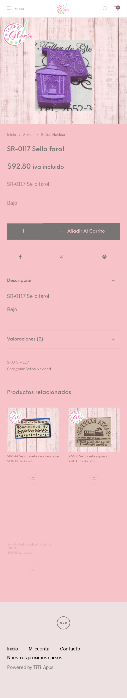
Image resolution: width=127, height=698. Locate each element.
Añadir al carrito (86, 231)
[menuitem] (12, 648)
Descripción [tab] (20, 281)
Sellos (28, 134)
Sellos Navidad (53, 134)
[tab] (63, 301)
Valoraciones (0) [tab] (25, 339)
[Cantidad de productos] (25, 231)
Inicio (11, 134)
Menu (19, 9)
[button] (33, 480)
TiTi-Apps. (43, 667)
